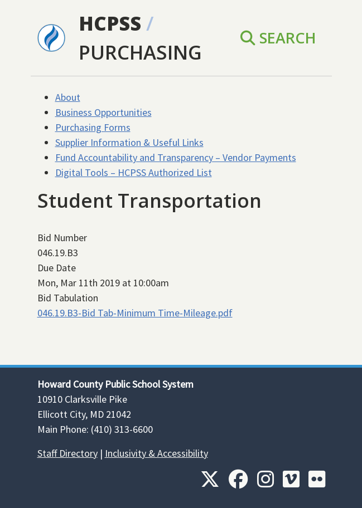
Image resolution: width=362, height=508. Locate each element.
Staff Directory (67, 453)
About (67, 97)
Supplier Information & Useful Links (129, 142)
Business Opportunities (103, 112)
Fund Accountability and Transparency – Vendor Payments (175, 157)
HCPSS (110, 23)
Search (278, 37)
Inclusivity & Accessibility (156, 453)
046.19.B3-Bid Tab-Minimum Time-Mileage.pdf (135, 312)
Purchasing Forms (93, 127)
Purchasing (140, 52)
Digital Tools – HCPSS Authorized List (133, 172)
